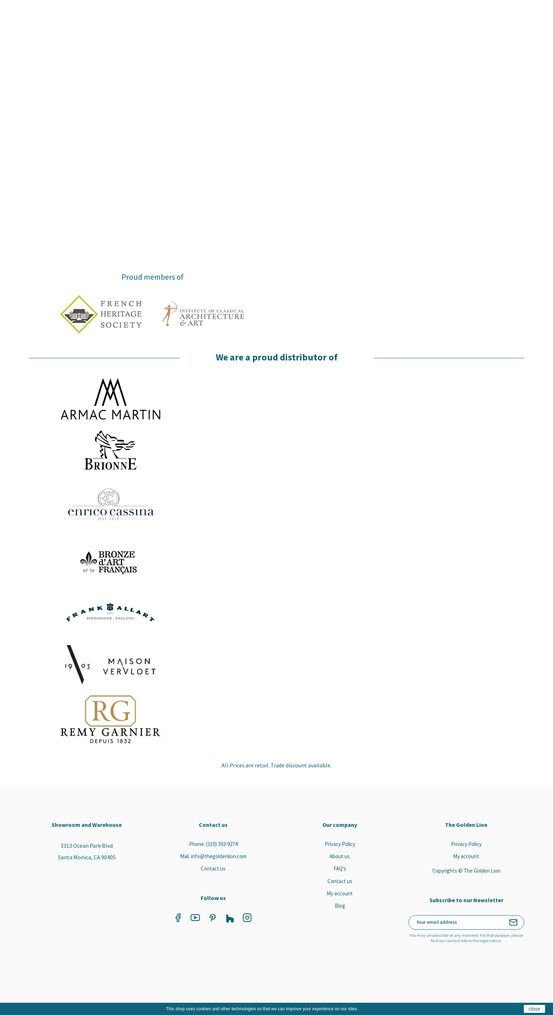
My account (340, 892)
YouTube (192, 916)
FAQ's (340, 867)
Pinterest (209, 916)
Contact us (213, 867)
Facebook (174, 916)
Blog (340, 904)
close (534, 1009)
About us (340, 855)
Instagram (244, 916)
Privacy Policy (340, 842)
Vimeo (226, 916)
